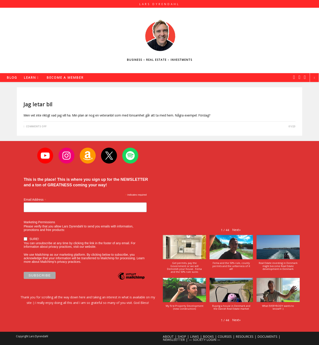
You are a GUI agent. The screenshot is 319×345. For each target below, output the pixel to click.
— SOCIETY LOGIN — (204, 339)
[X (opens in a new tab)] (294, 77)
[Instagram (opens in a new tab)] (299, 77)
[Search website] (314, 77)
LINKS (194, 336)
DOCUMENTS (267, 336)
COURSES (225, 336)
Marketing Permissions (39, 222)
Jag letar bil (38, 104)
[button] (236, 230)
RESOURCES (244, 336)
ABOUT (168, 336)
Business (29, 97)
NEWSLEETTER (174, 339)
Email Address (35, 200)
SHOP (182, 336)
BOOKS (208, 336)
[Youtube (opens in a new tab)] (304, 77)
